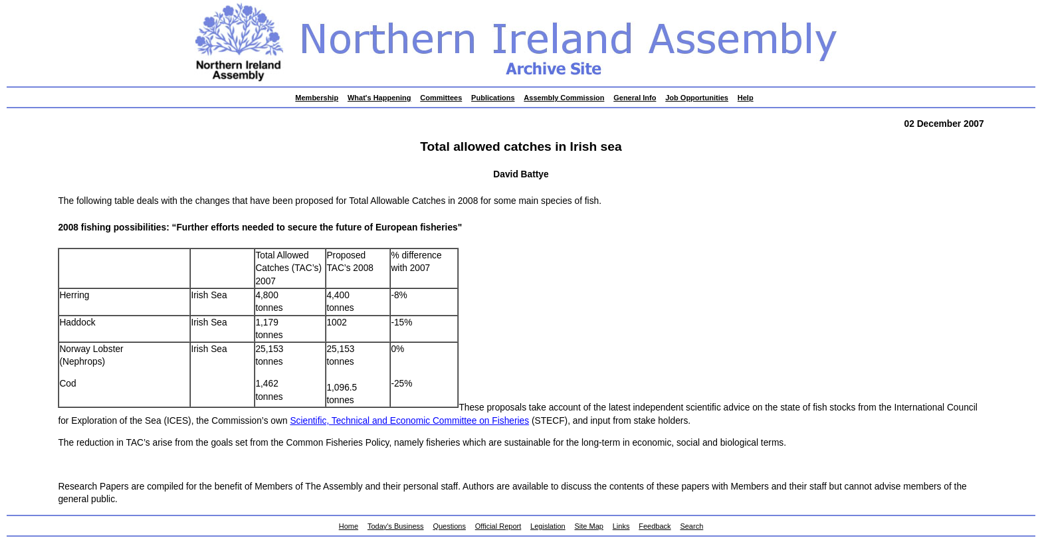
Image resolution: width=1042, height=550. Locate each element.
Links (621, 526)
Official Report (498, 526)
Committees (441, 98)
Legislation (548, 526)
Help (746, 98)
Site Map (589, 526)
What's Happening (379, 98)
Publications (492, 98)
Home (348, 526)
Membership (316, 98)
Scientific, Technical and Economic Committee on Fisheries (409, 421)
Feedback (655, 526)
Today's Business (395, 526)
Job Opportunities (696, 98)
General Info (634, 98)
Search (691, 526)
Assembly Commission (564, 98)
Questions (449, 526)
